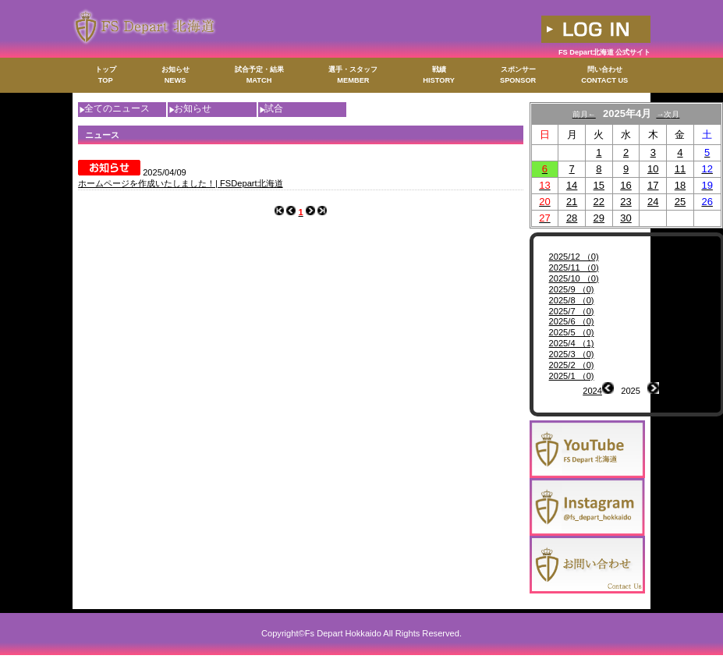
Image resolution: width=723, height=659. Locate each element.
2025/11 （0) (574, 267)
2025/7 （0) (571, 311)
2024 (592, 390)
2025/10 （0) (574, 278)
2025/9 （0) (571, 289)
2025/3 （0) (571, 354)
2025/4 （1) (571, 343)
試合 (273, 108)
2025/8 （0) (571, 300)
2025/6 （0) (571, 321)
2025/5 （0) (571, 332)
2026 (669, 390)
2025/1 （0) (571, 376)
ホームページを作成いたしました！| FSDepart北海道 (180, 183)
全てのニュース (117, 108)
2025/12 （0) (574, 256)
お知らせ (192, 108)
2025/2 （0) (571, 365)
